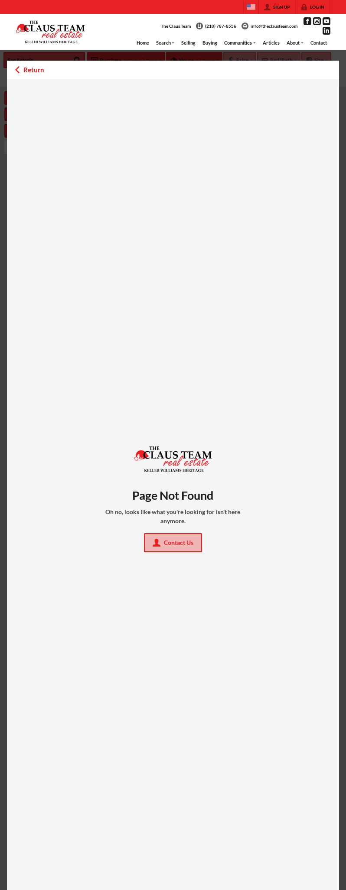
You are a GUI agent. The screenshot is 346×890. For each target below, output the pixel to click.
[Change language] (251, 7)
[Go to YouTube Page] (326, 21)
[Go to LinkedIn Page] (326, 31)
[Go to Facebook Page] (307, 21)
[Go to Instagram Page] (317, 21)
